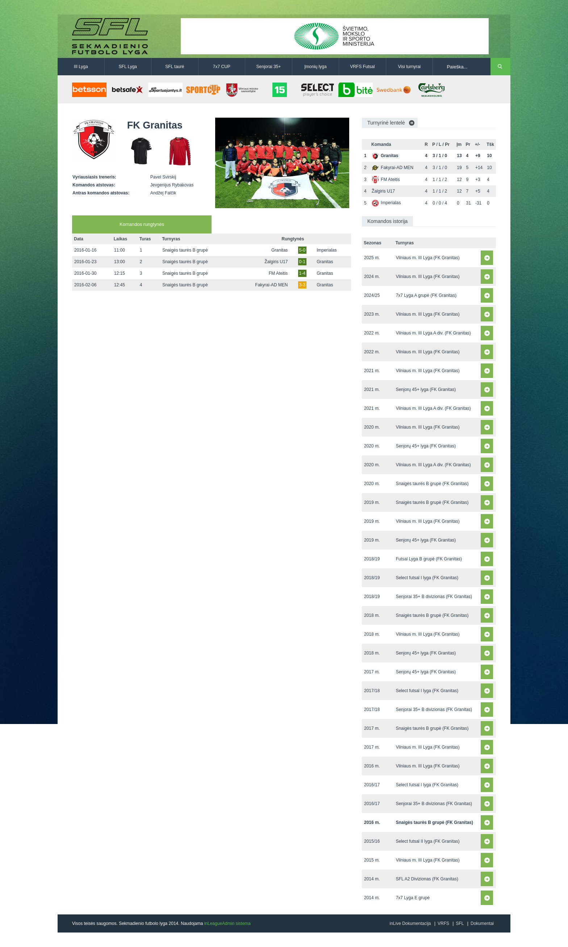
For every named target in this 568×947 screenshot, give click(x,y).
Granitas (279, 250)
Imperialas (327, 250)
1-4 (302, 273)
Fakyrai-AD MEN (271, 284)
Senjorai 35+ (268, 66)
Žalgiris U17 (276, 261)
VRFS (443, 923)
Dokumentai (482, 923)
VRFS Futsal (362, 66)
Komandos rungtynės (142, 224)
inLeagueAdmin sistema (227, 923)
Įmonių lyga (315, 66)
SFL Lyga (128, 66)
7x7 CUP (221, 66)
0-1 (302, 261)
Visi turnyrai (409, 66)
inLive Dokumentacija (410, 923)
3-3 (302, 284)
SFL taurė (174, 66)
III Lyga (81, 66)
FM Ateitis (278, 273)
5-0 (302, 250)
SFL (460, 923)
